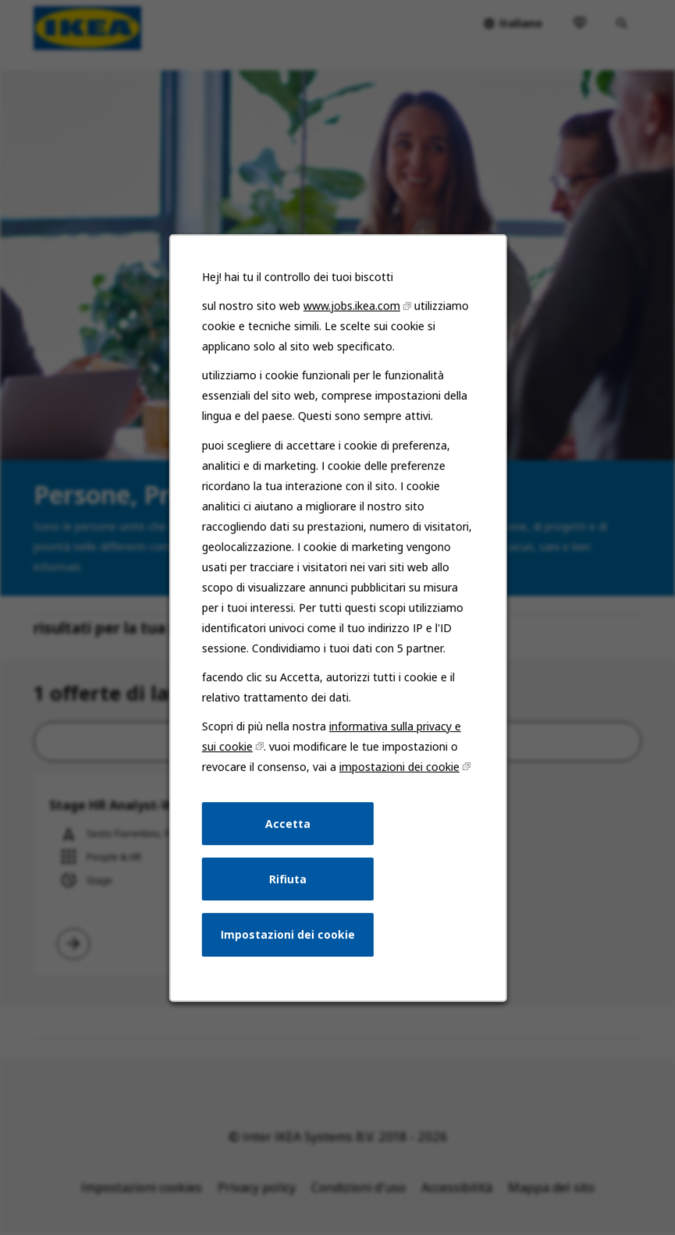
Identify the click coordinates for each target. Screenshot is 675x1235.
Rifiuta (289, 900)
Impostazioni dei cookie (290, 953)
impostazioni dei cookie (396, 793)
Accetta (289, 846)
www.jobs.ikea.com (350, 351)
